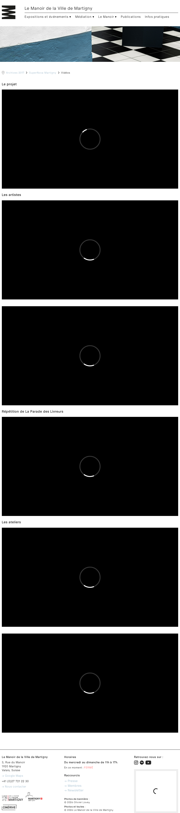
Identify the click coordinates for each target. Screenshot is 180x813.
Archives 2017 (15, 73)
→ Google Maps (12, 775)
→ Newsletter (74, 790)
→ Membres (73, 785)
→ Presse (71, 781)
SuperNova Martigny (42, 73)
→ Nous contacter (14, 786)
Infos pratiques (157, 16)
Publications (131, 16)
